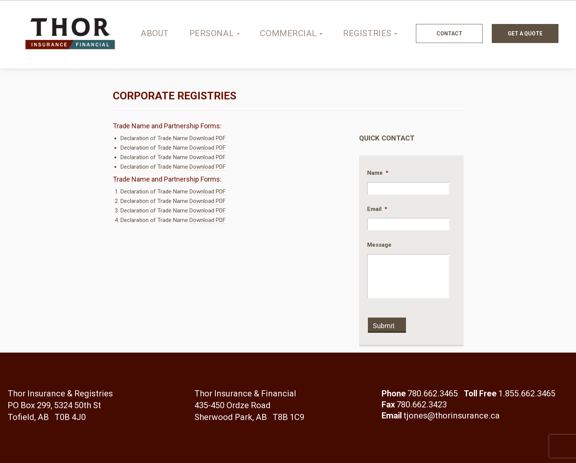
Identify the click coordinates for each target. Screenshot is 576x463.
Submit (384, 326)
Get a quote (525, 33)
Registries (370, 33)
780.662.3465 (433, 393)
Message (379, 244)
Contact (449, 33)
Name (377, 172)
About (155, 33)
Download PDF (207, 138)
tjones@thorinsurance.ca (451, 415)
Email (377, 209)
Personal (214, 33)
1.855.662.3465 (526, 393)
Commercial (291, 33)
